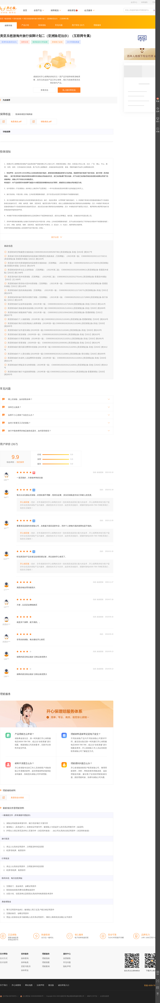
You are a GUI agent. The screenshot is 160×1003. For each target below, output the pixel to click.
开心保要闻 (16, 985)
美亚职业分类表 (12, 797)
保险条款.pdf (40, 121)
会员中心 (134, 2)
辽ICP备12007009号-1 (8, 996)
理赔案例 (46, 966)
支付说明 (3, 962)
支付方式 (3, 958)
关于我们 (3, 985)
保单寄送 (25, 970)
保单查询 (25, 958)
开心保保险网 (8, 10)
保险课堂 (73, 10)
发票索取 (67, 958)
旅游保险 (8, 19)
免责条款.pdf (10, 121)
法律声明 (40, 985)
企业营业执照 (104, 996)
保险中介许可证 (92, 996)
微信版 (51, 985)
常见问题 (67, 962)
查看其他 (44, 90)
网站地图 (29, 985)
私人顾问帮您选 (69, 90)
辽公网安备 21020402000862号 (31, 996)
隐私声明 (67, 966)
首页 (25, 10)
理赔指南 (46, 958)
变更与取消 (25, 966)
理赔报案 (46, 962)
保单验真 (25, 962)
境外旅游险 (17, 19)
